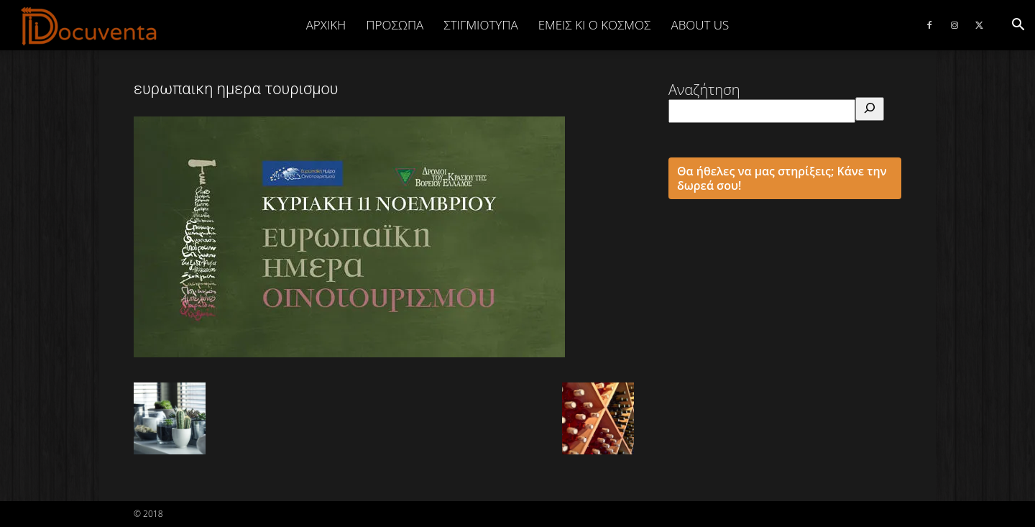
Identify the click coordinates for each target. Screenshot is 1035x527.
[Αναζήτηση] (869, 109)
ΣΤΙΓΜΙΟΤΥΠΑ (480, 25)
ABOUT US (700, 25)
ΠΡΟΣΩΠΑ (394, 25)
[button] (1017, 25)
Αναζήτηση (704, 89)
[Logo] (89, 26)
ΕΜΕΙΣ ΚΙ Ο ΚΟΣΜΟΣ (594, 25)
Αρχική (326, 25)
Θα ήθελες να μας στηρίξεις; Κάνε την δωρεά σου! (782, 178)
